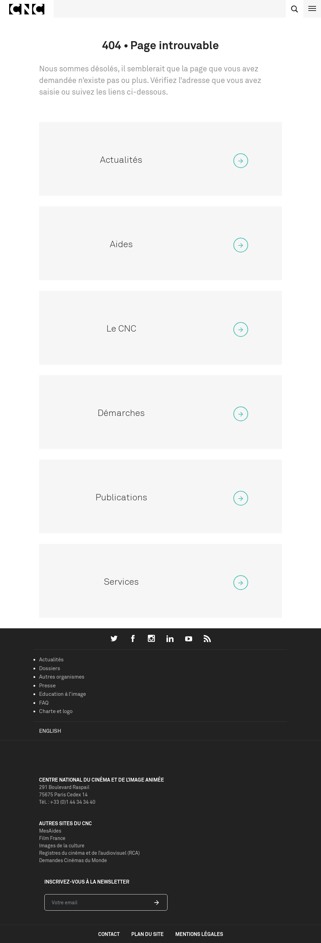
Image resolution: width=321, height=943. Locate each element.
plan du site (147, 934)
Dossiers (49, 668)
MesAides (50, 831)
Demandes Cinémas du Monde (73, 860)
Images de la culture (61, 845)
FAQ (44, 702)
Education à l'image (62, 694)
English (50, 730)
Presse (47, 685)
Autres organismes (61, 676)
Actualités (51, 659)
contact (109, 934)
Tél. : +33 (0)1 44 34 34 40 (67, 802)
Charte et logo (56, 711)
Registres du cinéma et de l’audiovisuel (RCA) (89, 853)
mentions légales (199, 934)
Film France (52, 838)
